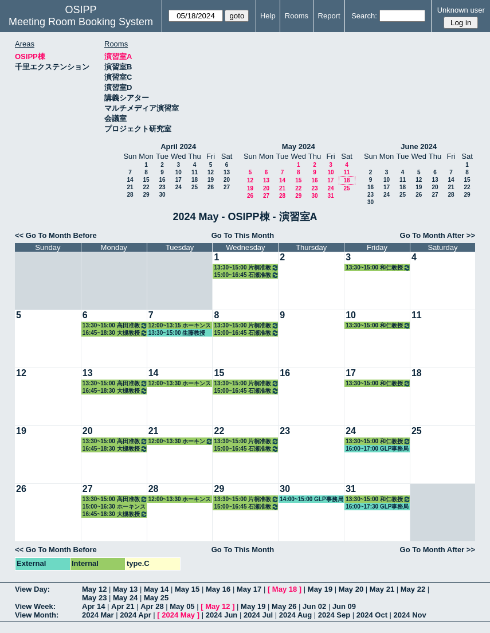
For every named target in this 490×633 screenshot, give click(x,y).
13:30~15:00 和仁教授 (378, 267)
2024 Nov (410, 615)
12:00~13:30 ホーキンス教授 (179, 383)
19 (210, 180)
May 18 (284, 589)
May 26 (284, 606)
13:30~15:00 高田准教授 (115, 325)
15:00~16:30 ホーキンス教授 (114, 506)
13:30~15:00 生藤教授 (177, 333)
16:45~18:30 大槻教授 (115, 333)
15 (146, 180)
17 (178, 180)
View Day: (32, 589)
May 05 (182, 606)
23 (162, 187)
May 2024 (298, 146)
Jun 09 (344, 606)
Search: (364, 15)
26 (210, 187)
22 (146, 187)
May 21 (382, 589)
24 (178, 187)
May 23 (94, 597)
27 (227, 187)
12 (210, 172)
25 (194, 187)
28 (130, 195)
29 (146, 195)
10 (178, 172)
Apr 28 (151, 606)
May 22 (413, 589)
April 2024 (178, 146)
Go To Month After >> (437, 235)
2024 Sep (334, 615)
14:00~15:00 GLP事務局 (311, 499)
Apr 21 (122, 606)
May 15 (187, 589)
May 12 (94, 589)
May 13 (125, 589)
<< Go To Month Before (56, 235)
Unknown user (461, 10)
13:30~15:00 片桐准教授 (246, 267)
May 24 (125, 597)
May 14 (156, 589)
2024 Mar (98, 615)
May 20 (351, 589)
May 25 (156, 597)
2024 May (178, 615)
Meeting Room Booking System (81, 22)
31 (330, 196)
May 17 (249, 589)
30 (162, 195)
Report (329, 15)
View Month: (36, 615)
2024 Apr (135, 615)
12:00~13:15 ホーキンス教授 (179, 325)
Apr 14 (93, 606)
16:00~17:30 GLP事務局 (377, 506)
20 (227, 180)
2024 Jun (222, 615)
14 (130, 180)
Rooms (296, 15)
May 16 (218, 589)
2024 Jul (258, 615)
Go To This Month (243, 235)
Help (268, 15)
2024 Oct (371, 615)
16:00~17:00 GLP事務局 (377, 449)
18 (194, 180)
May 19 (320, 589)
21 (130, 187)
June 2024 (419, 146)
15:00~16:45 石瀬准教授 (246, 275)
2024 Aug (295, 615)
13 (227, 172)
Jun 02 (314, 606)
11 (194, 172)
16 (162, 180)
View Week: (35, 606)
